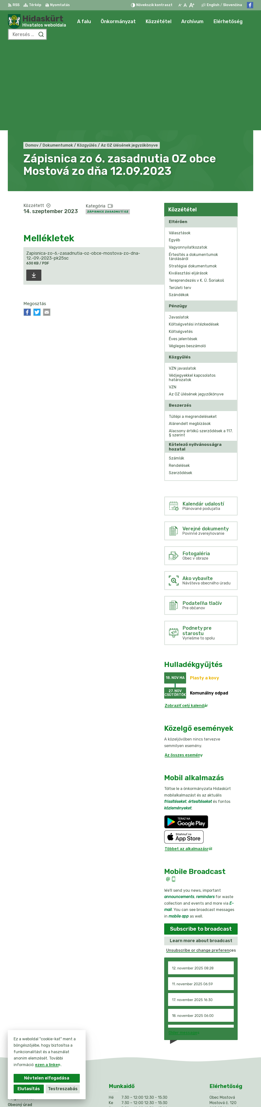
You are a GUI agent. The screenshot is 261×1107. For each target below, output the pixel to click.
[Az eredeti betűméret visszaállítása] (185, 5)
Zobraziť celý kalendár (186, 619)
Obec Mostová (178, 1094)
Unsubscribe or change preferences (201, 864)
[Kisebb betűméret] (180, 5)
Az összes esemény (184, 668)
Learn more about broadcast (201, 854)
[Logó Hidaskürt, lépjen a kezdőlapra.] (37, 21)
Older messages (184, 946)
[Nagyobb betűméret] (191, 5)
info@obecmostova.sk (231, 1047)
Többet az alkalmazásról (188, 762)
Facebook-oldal (225, 1053)
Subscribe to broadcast (201, 842)
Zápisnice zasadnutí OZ (107, 125)
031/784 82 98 (224, 1042)
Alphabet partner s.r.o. (108, 1094)
